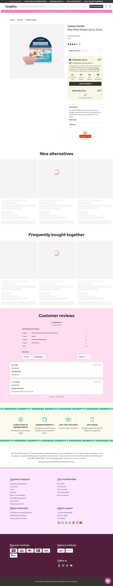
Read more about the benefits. (91, 71)
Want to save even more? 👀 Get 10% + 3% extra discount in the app (56, 11)
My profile (60, 484)
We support (61, 518)
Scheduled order (63, 492)
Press (12, 489)
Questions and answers (18, 484)
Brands (20, 20)
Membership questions (18, 498)
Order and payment (17, 504)
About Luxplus (62, 515)
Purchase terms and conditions (21, 513)
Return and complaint (17, 495)
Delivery (13, 492)
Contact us (14, 487)
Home (12, 20)
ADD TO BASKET (85, 84)
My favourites (62, 489)
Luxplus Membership (64, 513)
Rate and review (63, 495)
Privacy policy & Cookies (18, 518)
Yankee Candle (31, 20)
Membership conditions (18, 515)
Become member (96, 6)
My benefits (61, 487)
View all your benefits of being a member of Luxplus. (56, 462)
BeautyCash (14, 501)
